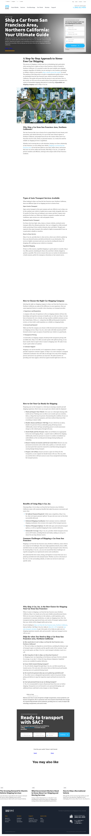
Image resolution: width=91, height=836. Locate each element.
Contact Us (80, 1)
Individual (19, 818)
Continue (73, 46)
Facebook (8, 1)
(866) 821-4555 (80, 7)
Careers (76, 1)
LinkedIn (21, 1)
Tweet (6, 48)
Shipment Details (71, 39)
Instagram (13, 1)
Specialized (19, 821)
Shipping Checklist (33, 820)
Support (53, 7)
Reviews (47, 7)
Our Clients (40, 7)
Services (22, 7)
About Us (7, 818)
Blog (73, 1)
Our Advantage (31, 7)
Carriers (84, 1)
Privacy (42, 821)
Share (10, 48)
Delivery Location (71, 32)
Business (19, 820)
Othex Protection (33, 821)
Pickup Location (71, 27)
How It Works (15, 7)
